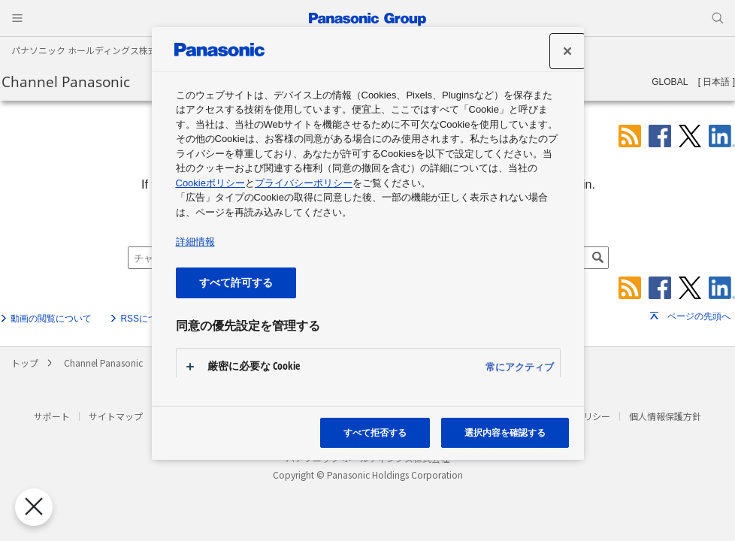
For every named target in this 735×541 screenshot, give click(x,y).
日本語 (716, 82)
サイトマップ (116, 416)
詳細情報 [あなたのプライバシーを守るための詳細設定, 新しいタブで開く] (195, 241)
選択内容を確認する (505, 432)
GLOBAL (670, 82)
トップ (24, 362)
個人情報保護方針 (665, 416)
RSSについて (147, 318)
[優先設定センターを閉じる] (28, 507)
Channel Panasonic (66, 82)
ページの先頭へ (698, 316)
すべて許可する (236, 282)
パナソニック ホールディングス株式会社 (93, 50)
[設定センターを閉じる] (567, 51)
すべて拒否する (375, 432)
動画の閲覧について (51, 318)
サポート (52, 416)
